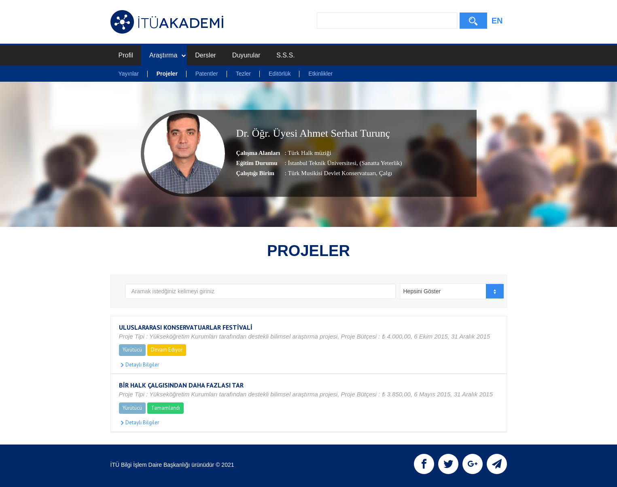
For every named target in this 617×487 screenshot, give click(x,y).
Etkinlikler (320, 73)
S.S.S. (285, 55)
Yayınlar (129, 73)
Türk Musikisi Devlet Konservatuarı (332, 173)
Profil (126, 55)
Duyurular (246, 55)
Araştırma (167, 55)
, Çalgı (384, 173)
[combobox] (452, 291)
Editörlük (279, 73)
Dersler (205, 55)
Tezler (243, 73)
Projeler (167, 73)
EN (497, 20)
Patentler (206, 73)
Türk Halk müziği (309, 153)
